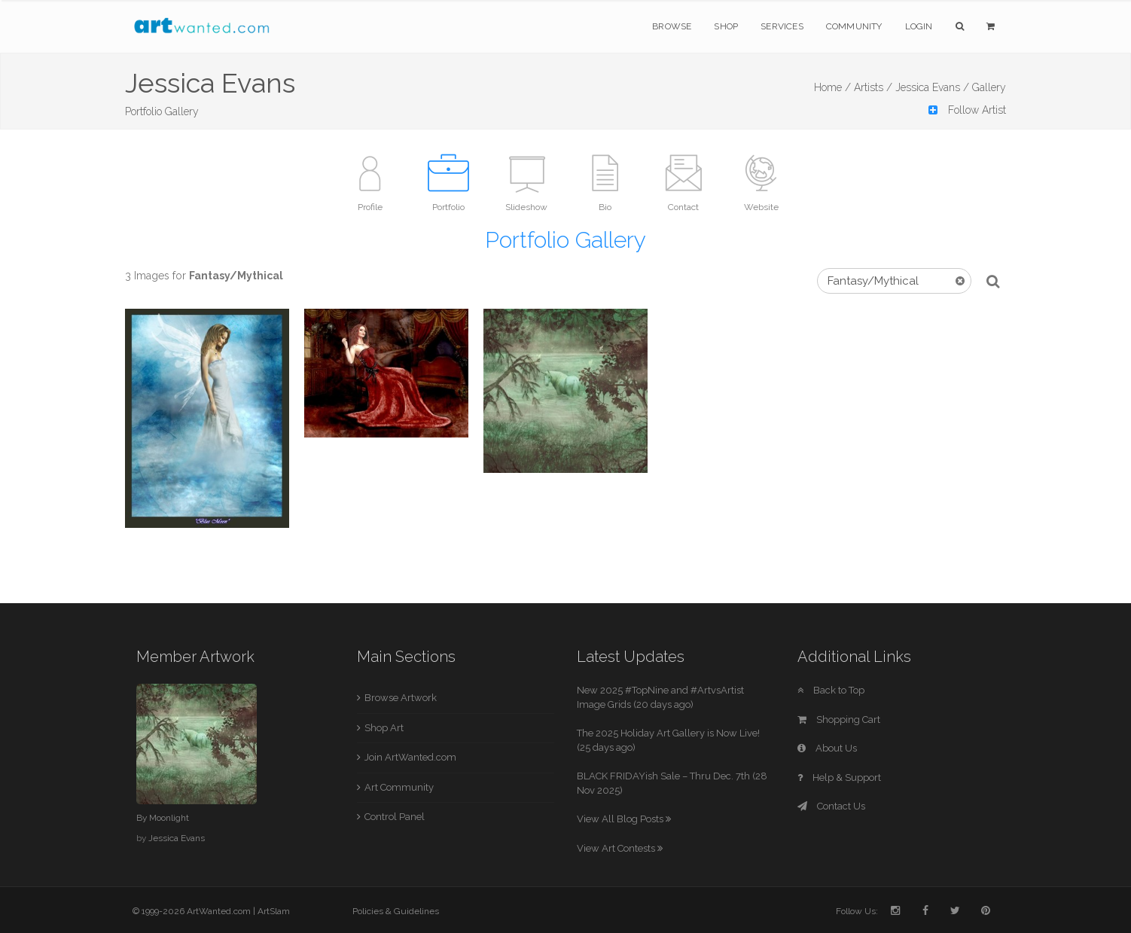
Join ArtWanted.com (410, 757)
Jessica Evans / (932, 87)
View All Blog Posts (624, 819)
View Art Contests (620, 848)
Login (919, 26)
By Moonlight (162, 818)
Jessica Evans (176, 838)
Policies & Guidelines (395, 911)
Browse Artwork (400, 697)
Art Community (399, 787)
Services (782, 26)
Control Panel (394, 816)
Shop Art (384, 727)
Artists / (873, 87)
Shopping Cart (838, 719)
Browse (671, 26)
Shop (726, 26)
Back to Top (830, 690)
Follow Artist (967, 110)
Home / (832, 87)
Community (854, 26)
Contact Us (831, 806)
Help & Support (839, 777)
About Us (827, 748)
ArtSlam (274, 911)
